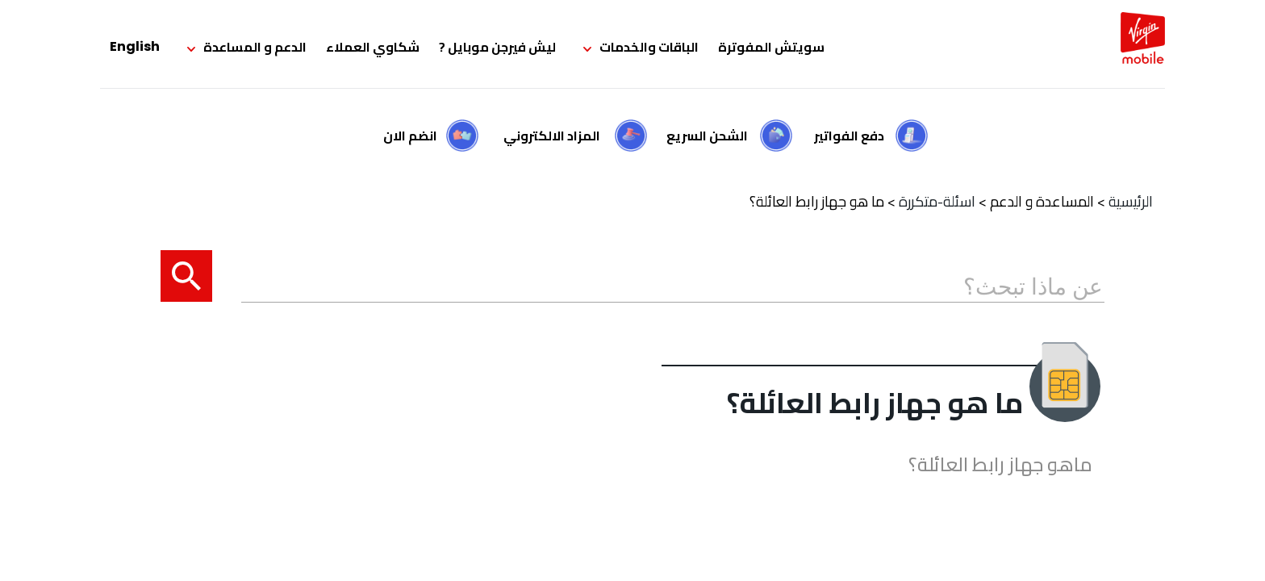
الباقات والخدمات (649, 47)
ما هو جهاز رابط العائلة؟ (816, 201)
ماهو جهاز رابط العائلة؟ (1000, 465)
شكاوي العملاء (373, 47)
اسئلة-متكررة (937, 201)
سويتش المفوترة (771, 47)
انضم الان (410, 135)
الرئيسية (1130, 201)
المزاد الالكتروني (551, 135)
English (135, 46)
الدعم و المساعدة (255, 47)
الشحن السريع (707, 135)
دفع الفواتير (849, 135)
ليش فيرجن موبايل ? (497, 47)
